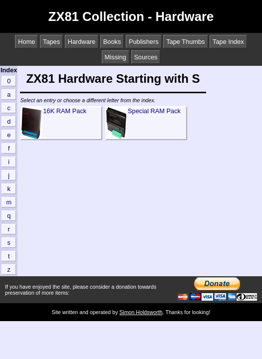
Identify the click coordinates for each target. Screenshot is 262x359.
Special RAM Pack (154, 111)
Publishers (144, 41)
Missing (115, 57)
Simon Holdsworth (140, 312)
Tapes (51, 41)
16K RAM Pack (64, 111)
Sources (146, 57)
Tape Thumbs (185, 41)
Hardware (81, 41)
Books (112, 41)
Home (26, 41)
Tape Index (228, 41)
